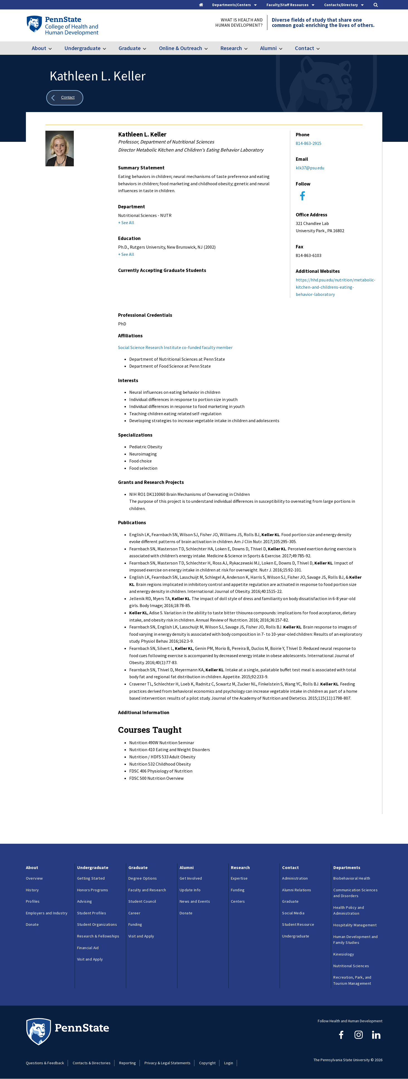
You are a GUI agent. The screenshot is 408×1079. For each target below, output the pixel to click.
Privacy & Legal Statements (167, 1062)
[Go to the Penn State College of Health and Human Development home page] (62, 25)
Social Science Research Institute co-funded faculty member (175, 347)
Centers (238, 901)
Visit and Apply (90, 959)
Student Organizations (97, 924)
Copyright (207, 1062)
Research (231, 47)
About (39, 47)
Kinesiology (343, 954)
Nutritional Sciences (351, 965)
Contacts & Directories (92, 1062)
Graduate (130, 47)
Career (134, 912)
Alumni (268, 47)
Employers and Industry (47, 912)
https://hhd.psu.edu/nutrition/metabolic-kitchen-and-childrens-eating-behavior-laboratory (335, 287)
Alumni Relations (296, 889)
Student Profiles (91, 912)
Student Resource (298, 924)
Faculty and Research (147, 889)
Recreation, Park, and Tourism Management (352, 980)
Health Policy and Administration (348, 910)
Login (228, 1062)
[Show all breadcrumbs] (65, 97)
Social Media (293, 912)
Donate (32, 924)
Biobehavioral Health (351, 878)
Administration (295, 878)
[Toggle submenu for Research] (249, 48)
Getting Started (91, 878)
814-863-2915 (308, 143)
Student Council (142, 901)
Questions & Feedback (45, 1062)
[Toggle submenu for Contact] (321, 48)
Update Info (190, 889)
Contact (304, 47)
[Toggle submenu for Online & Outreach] (209, 48)
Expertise (239, 878)
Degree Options (142, 878)
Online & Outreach (180, 47)
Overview (34, 878)
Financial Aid (88, 947)
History (32, 889)
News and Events (195, 901)
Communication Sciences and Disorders (355, 893)
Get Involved (191, 878)
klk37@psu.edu (310, 167)
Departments (346, 867)
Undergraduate (82, 47)
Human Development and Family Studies (355, 939)
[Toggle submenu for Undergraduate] (108, 48)
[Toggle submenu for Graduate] (148, 48)
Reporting (127, 1062)
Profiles (33, 901)
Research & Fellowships (98, 936)
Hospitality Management (355, 924)
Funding (135, 924)
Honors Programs (92, 889)
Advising (84, 901)
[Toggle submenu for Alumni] (284, 48)
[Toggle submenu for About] (53, 48)
